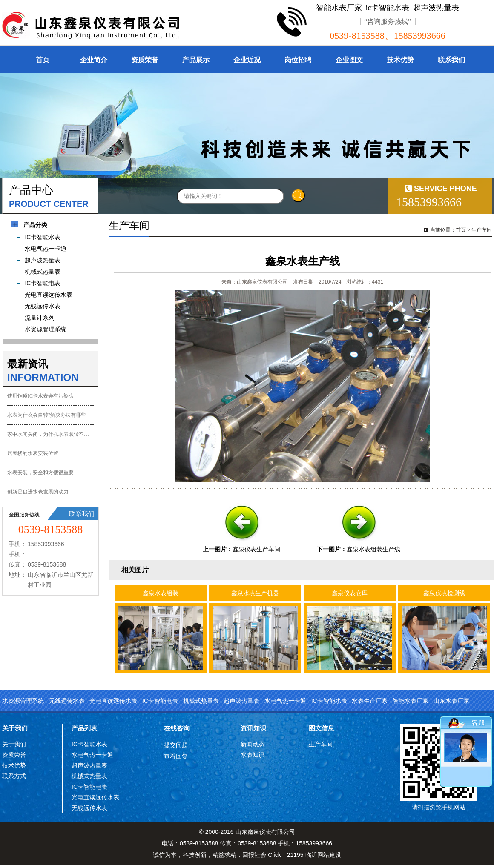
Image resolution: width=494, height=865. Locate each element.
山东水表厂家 (451, 700)
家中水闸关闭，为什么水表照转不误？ (50, 434)
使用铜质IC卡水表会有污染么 (40, 396)
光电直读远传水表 (113, 700)
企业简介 (93, 59)
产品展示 (196, 59)
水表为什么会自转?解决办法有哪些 (46, 415)
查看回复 (176, 756)
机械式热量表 (201, 700)
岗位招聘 (298, 59)
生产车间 (481, 230)
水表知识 (252, 754)
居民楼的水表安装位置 (32, 453)
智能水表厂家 (410, 700)
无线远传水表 (67, 700)
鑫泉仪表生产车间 (256, 549)
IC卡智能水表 (329, 700)
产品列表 (84, 728)
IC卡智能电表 (160, 700)
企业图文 (349, 59)
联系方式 (14, 776)
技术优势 (400, 59)
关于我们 (15, 728)
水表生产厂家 (370, 700)
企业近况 (247, 59)
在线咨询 (177, 728)
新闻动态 (252, 744)
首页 (42, 59)
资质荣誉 (144, 59)
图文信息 (321, 728)
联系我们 (451, 59)
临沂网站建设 (323, 854)
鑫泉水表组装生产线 (373, 549)
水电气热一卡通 (285, 700)
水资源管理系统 (23, 700)
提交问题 (176, 745)
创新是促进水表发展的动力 (38, 492)
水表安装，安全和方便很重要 (40, 472)
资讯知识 (253, 728)
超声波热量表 (241, 700)
